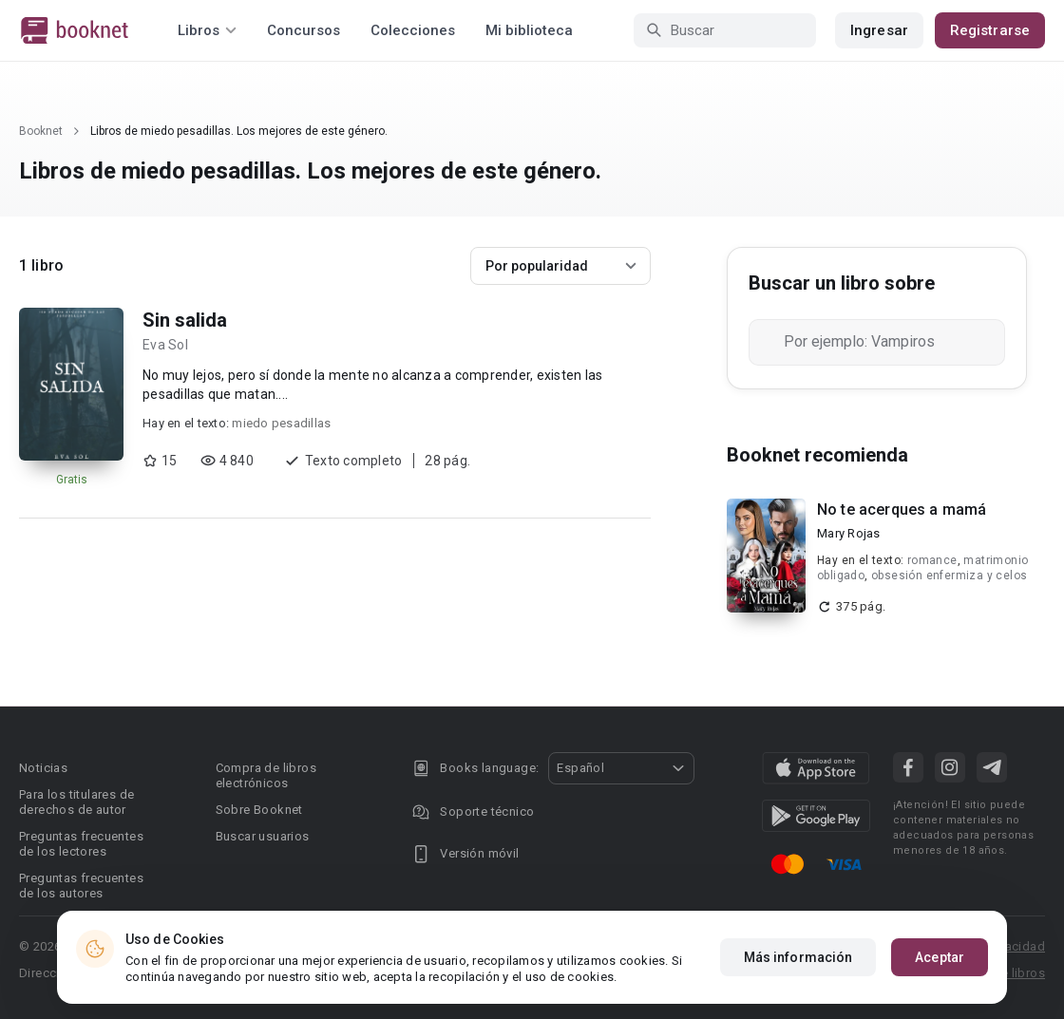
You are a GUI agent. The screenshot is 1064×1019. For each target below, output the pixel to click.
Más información (798, 957)
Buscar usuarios (263, 836)
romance (932, 560)
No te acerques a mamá (901, 509)
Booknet (41, 131)
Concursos (303, 30)
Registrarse (990, 30)
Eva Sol (165, 344)
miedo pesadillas (281, 423)
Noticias (43, 768)
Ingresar (879, 30)
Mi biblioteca (529, 30)
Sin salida (184, 320)
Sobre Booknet (259, 809)
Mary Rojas (849, 533)
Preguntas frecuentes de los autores (81, 885)
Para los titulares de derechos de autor (76, 802)
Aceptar (939, 957)
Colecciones (412, 30)
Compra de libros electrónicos (266, 775)
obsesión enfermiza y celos (949, 575)
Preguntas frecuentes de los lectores (81, 844)
